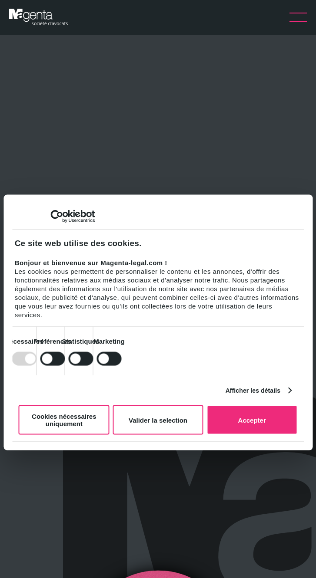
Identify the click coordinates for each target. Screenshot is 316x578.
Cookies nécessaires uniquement (64, 420)
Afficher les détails (253, 390)
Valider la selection (158, 420)
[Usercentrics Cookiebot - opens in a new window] (57, 216)
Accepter (252, 420)
